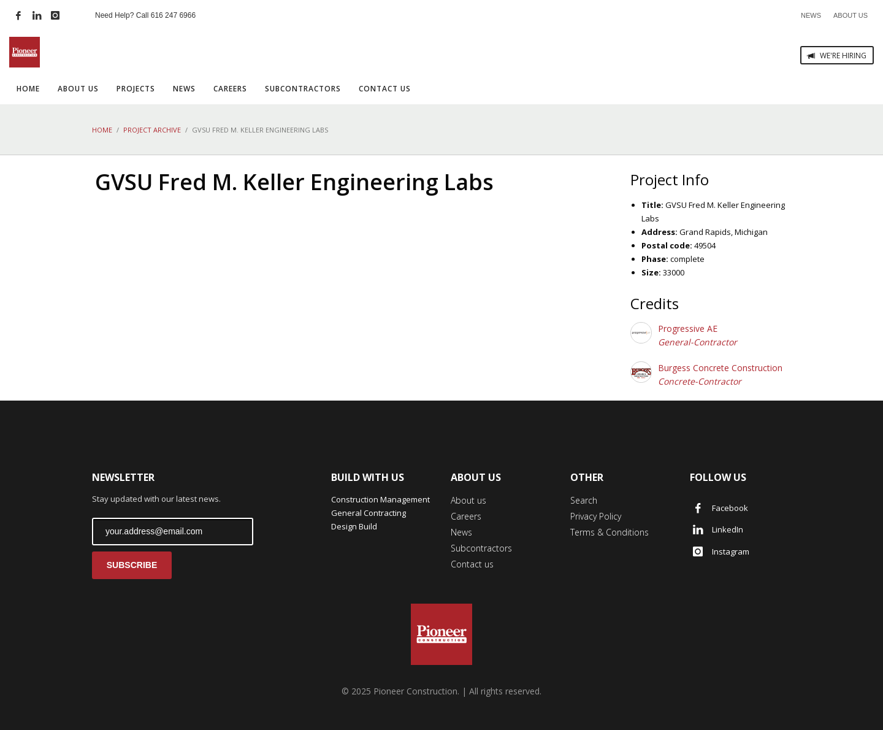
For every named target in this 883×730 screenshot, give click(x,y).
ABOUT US (850, 15)
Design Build (354, 526)
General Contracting (368, 512)
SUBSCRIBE (132, 565)
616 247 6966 (173, 15)
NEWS (811, 15)
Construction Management (380, 499)
